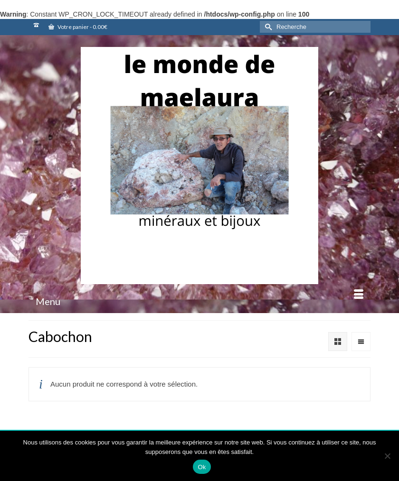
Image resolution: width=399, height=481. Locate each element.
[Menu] (199, 301)
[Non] (387, 456)
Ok (202, 467)
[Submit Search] (267, 27)
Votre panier (77, 26)
